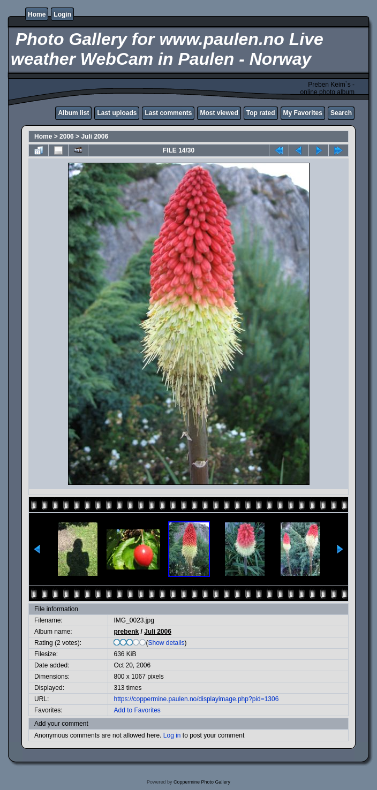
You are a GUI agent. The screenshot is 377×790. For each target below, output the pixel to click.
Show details (166, 643)
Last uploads (117, 113)
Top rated (260, 113)
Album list (73, 113)
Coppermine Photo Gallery (202, 782)
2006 (66, 136)
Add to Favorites (137, 710)
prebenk (126, 631)
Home (37, 14)
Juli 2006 (94, 136)
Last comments (168, 113)
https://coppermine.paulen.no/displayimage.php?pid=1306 (196, 699)
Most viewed (219, 113)
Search (341, 113)
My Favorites (302, 113)
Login (62, 14)
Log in (172, 735)
